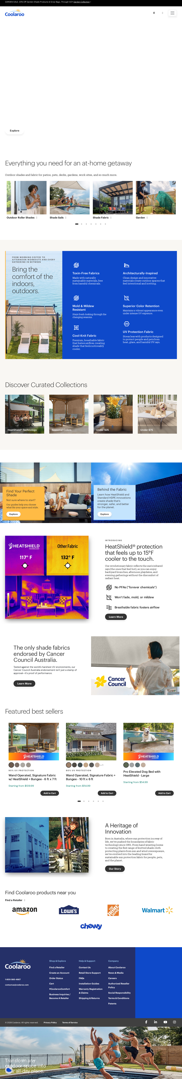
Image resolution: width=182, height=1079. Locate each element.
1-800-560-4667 (13, 979)
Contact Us (85, 967)
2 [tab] (81, 224)
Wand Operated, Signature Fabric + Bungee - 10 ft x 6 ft (90, 777)
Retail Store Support (90, 972)
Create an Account (59, 972)
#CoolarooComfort (59, 989)
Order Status (56, 978)
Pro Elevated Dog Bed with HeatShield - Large (142, 773)
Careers (112, 978)
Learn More (116, 616)
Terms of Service (70, 1022)
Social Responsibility (119, 992)
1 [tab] (76, 224)
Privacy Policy (50, 1022)
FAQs (81, 978)
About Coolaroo (117, 967)
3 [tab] (86, 224)
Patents (112, 1003)
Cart (51, 983)
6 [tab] (100, 224)
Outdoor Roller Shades (22, 217)
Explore (14, 130)
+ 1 (101, 765)
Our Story (115, 868)
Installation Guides (89, 983)
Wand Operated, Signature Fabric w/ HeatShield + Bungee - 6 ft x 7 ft (32, 777)
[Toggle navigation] (172, 13)
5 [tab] (95, 224)
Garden (142, 217)
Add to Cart (50, 793)
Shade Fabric (103, 217)
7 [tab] (105, 224)
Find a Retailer (15, 900)
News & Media (116, 972)
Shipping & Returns (89, 998)
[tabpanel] (27, 201)
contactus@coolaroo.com (17, 985)
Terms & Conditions (118, 998)
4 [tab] (93, 801)
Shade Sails (58, 217)
